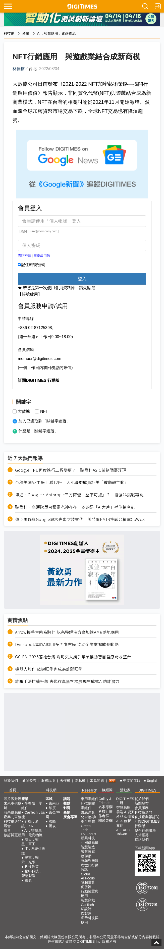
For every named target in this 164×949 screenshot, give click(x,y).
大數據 (24, 411)
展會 (7, 826)
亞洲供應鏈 (89, 842)
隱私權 (80, 780)
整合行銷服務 (145, 830)
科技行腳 (105, 811)
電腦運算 (88, 882)
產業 (25, 33)
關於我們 (11, 780)
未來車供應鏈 (12, 805)
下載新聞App (145, 848)
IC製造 (86, 913)
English (152, 780)
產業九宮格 (12, 817)
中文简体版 (132, 780)
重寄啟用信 (42, 255)
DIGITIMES (147, 790)
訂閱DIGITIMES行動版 (147, 823)
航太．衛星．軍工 (29, 841)
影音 (7, 830)
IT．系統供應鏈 (33, 851)
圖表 (28, 880)
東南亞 (54, 803)
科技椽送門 (12, 821)
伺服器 (86, 887)
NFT (44, 411)
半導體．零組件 (31, 805)
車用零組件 (89, 799)
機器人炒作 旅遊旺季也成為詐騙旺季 (49, 669)
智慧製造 (88, 847)
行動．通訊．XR (29, 823)
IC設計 (86, 909)
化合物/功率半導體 (88, 819)
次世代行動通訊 (89, 867)
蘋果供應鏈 (12, 812)
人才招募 (142, 835)
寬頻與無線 (89, 861)
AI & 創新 (123, 821)
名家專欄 (105, 807)
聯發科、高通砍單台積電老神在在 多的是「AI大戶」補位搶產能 (75, 507)
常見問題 (97, 780)
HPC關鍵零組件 (88, 805)
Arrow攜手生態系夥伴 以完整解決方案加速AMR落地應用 (67, 632)
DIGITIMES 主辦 (125, 801)
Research (89, 790)
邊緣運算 (88, 812)
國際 (52, 821)
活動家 (125, 790)
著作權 (65, 780)
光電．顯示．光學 (29, 860)
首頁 (12, 790)
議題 (66, 799)
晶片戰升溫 (12, 799)
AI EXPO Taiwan (123, 832)
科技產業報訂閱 (147, 817)
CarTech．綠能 (33, 814)
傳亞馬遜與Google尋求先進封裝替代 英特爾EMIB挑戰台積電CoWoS (80, 519)
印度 (52, 808)
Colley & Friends (105, 801)
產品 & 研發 (125, 816)
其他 (119, 825)
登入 (82, 278)
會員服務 (142, 808)
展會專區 (70, 817)
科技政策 (32, 867)
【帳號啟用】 (30, 294)
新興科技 (88, 838)
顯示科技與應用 (89, 920)
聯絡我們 (142, 839)
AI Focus (88, 878)
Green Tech (86, 828)
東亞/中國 (52, 814)
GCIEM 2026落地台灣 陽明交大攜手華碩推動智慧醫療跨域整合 (73, 657)
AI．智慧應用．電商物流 (56, 33)
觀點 (66, 803)
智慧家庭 (88, 852)
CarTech (87, 905)
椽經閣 (107, 790)
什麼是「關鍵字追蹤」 (38, 431)
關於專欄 (105, 820)
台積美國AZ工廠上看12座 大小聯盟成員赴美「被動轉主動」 (72, 482)
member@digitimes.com (39, 358)
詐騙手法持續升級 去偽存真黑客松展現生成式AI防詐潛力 (67, 681)
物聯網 (86, 856)
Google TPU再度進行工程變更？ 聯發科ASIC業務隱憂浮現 (70, 470)
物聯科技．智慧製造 (31, 873)
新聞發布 (29, 780)
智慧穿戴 (88, 900)
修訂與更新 (12, 835)
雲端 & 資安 (125, 812)
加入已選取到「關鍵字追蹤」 (44, 421)
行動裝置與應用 (89, 893)
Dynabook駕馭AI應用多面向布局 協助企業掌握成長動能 (67, 644)
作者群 (103, 816)
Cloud (85, 874)
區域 (48, 799)
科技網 (9, 33)
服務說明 (48, 780)
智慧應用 (123, 807)
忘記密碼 (24, 255)
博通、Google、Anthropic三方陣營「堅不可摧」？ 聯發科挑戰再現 (79, 495)
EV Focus (88, 834)
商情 (66, 812)
